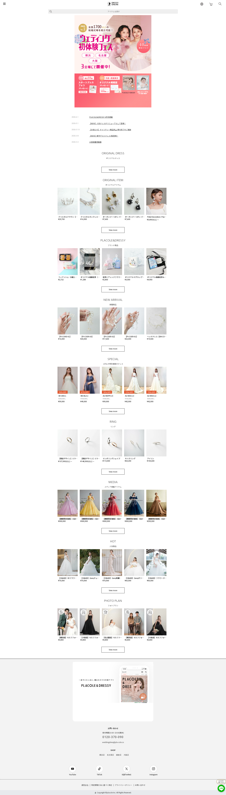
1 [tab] (108, 111)
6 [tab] (118, 111)
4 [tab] (114, 111)
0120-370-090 (113, 737)
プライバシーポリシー (123, 785)
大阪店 (126, 755)
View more (113, 169)
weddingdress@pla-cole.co (113, 742)
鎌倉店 (118, 755)
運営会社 (84, 785)
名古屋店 (110, 755)
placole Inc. (111, 792)
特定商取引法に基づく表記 (101, 785)
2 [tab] (110, 111)
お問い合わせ (140, 785)
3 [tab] (112, 111)
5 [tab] (116, 111)
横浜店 (102, 755)
